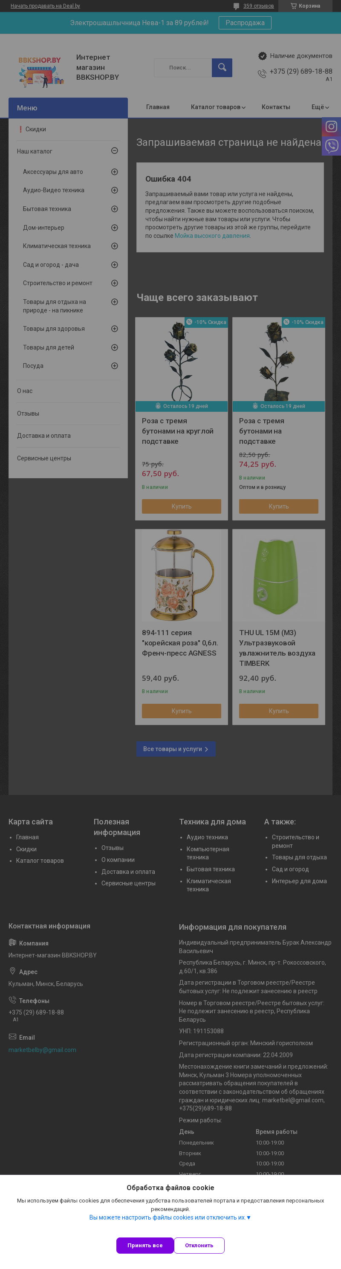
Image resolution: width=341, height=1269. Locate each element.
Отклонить (199, 1245)
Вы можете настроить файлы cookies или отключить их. (168, 1217)
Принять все (145, 1245)
